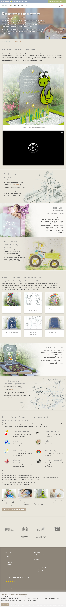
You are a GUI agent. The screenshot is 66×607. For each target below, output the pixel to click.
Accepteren (5, 604)
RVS (8, 557)
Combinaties (10, 561)
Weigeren (13, 604)
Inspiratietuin (39, 572)
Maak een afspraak (41, 568)
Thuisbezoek (39, 564)
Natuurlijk (9, 563)
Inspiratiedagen (40, 570)
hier (42, 600)
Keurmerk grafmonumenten (43, 555)
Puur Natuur (10, 564)
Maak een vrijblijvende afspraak (57, 1)
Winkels (38, 562)
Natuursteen (10, 555)
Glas (8, 559)
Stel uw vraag (39, 566)
